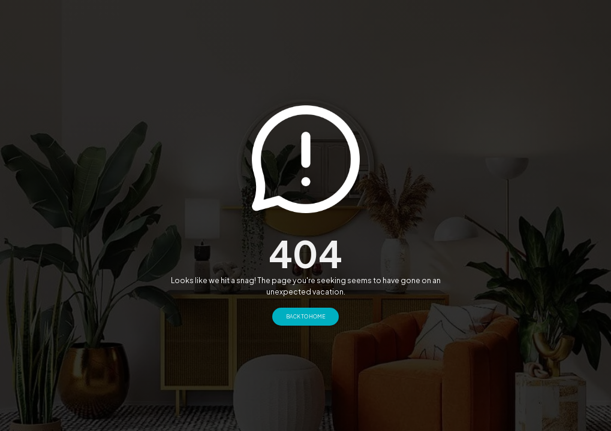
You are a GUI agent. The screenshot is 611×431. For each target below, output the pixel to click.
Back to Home (306, 316)
